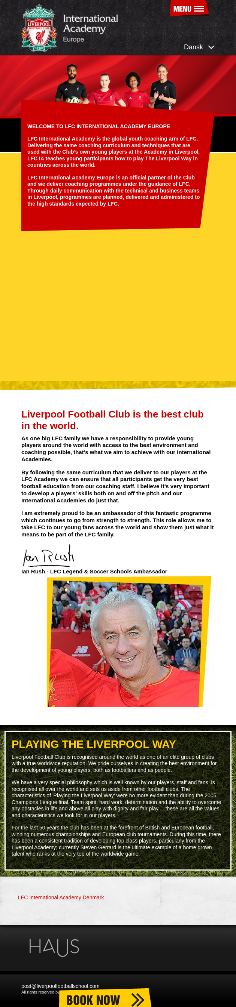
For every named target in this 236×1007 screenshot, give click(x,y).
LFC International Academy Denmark (61, 897)
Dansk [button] (199, 47)
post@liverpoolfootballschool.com (60, 986)
